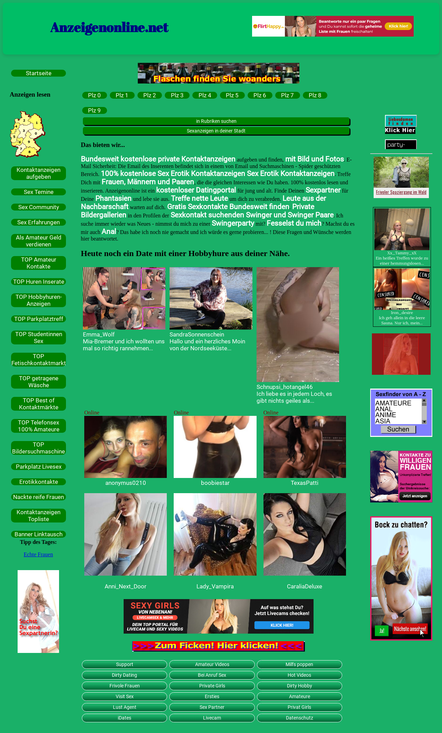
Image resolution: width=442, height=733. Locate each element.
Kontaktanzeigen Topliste (38, 515)
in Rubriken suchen (216, 121)
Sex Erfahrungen (38, 222)
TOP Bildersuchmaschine (38, 448)
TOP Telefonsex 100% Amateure (38, 426)
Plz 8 (315, 95)
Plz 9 (94, 110)
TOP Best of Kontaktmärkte (38, 404)
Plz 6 (259, 95)
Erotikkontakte (38, 481)
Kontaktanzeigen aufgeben (38, 173)
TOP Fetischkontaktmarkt (38, 359)
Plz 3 (177, 95)
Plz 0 (94, 95)
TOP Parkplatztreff (38, 318)
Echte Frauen (38, 554)
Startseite (38, 73)
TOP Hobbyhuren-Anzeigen (39, 300)
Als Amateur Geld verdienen (38, 241)
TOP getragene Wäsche (38, 382)
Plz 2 (149, 95)
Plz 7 (287, 95)
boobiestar (215, 482)
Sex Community (38, 207)
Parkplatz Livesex (38, 466)
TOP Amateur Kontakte (38, 263)
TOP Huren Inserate (38, 281)
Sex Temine (39, 191)
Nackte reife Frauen (38, 496)
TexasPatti (304, 482)
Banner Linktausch (39, 534)
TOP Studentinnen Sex (38, 337)
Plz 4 (205, 95)
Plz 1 (122, 95)
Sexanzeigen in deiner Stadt (216, 131)
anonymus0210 (125, 482)
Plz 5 (232, 95)
